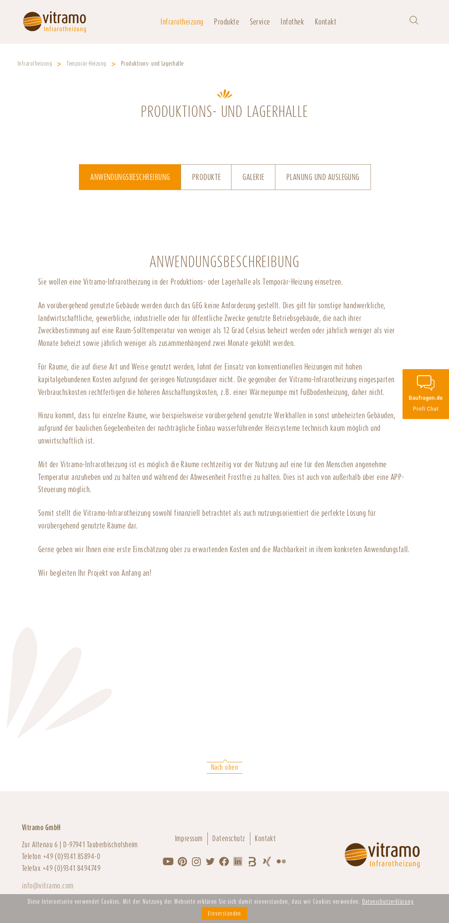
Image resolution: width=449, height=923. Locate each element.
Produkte (226, 21)
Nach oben (224, 767)
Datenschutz (228, 838)
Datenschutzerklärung (388, 901)
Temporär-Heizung (87, 63)
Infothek (292, 21)
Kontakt (325, 21)
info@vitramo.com (48, 885)
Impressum (189, 838)
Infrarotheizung (181, 21)
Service (260, 21)
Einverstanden (224, 913)
